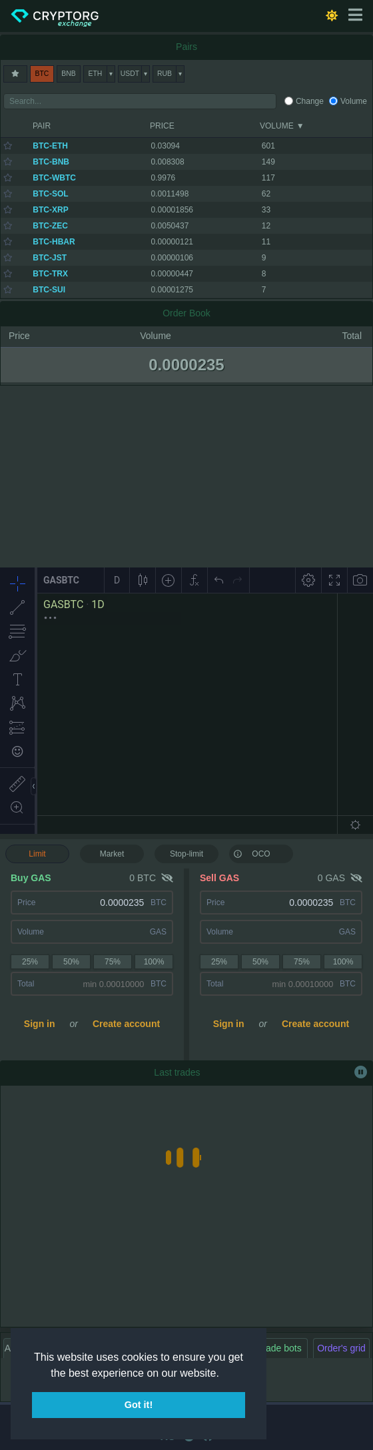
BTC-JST (50, 257)
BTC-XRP (50, 209)
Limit (37, 854)
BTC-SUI (49, 289)
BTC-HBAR (54, 241)
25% (30, 961)
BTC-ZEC (50, 225)
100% (154, 961)
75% (113, 961)
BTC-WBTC (54, 177)
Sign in (39, 1023)
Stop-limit (186, 854)
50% (71, 961)
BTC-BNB (51, 162)
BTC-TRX (50, 273)
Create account (126, 1023)
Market (112, 854)
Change (310, 101)
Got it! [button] (139, 1404)
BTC (42, 73)
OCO (251, 853)
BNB (68, 73)
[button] (224, 1374)
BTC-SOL (50, 193)
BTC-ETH (50, 146)
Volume (353, 101)
